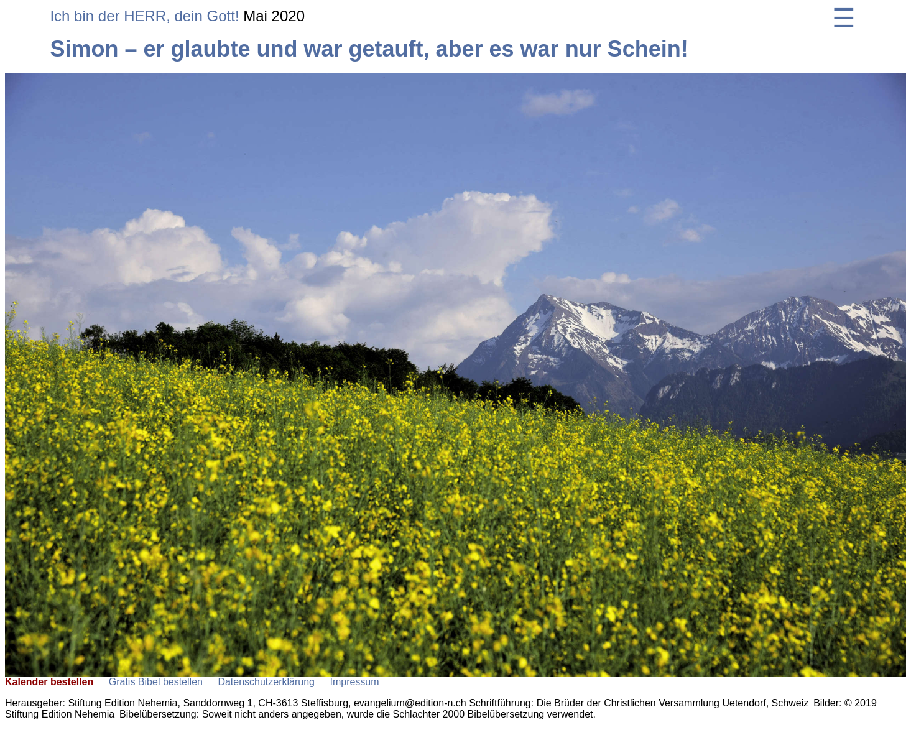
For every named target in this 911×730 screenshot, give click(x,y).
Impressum (354, 682)
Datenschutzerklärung (266, 682)
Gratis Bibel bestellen (156, 682)
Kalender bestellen (49, 682)
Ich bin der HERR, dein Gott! (144, 15)
